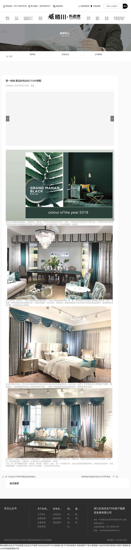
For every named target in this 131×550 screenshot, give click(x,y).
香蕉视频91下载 (83, 545)
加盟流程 (59, 6)
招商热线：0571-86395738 (16, 6)
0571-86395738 (112, 527)
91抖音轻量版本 (70, 545)
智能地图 (96, 6)
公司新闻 (98, 54)
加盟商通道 (84, 6)
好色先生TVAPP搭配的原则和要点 (22, 477)
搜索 (125, 6)
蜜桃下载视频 (122, 545)
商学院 (32, 54)
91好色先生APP (44, 545)
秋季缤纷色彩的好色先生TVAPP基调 (95, 477)
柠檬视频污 (94, 545)
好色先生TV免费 (30, 545)
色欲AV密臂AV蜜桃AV (108, 545)
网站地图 (3, 545)
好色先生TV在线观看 (15, 545)
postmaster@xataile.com (110, 530)
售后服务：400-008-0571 (41, 6)
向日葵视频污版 (57, 545)
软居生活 (65, 54)
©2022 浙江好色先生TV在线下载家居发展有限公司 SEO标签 (28, 540)
